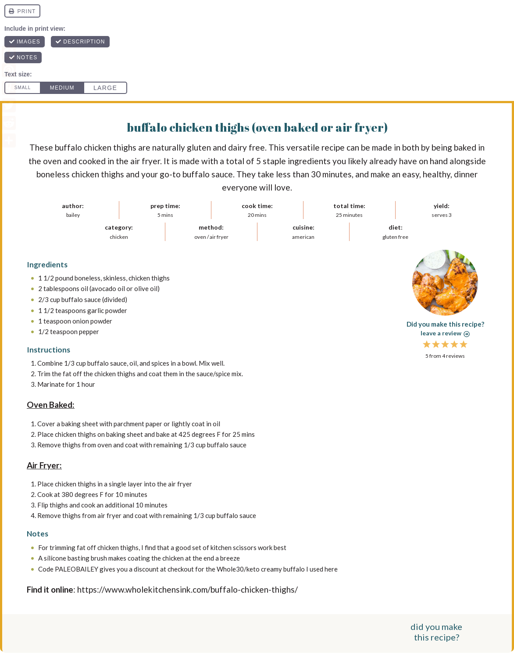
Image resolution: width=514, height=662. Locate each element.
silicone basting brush (75, 557)
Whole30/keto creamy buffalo (261, 568)
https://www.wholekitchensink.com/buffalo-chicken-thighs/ (187, 588)
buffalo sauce (81, 299)
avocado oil (108, 288)
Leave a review (445, 333)
